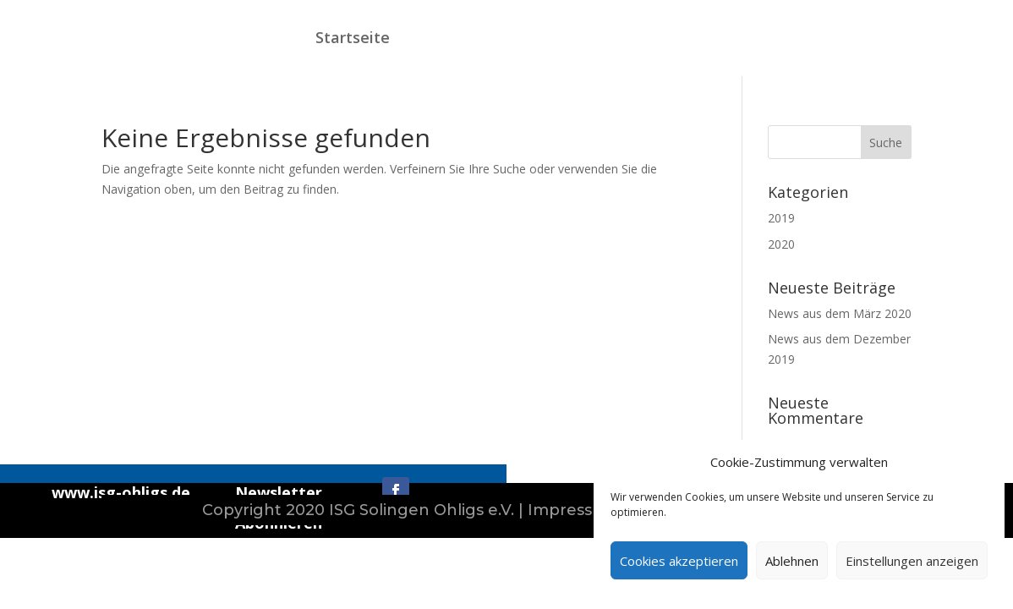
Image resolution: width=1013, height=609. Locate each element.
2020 (781, 244)
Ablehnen (792, 560)
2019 (781, 218)
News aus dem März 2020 (840, 313)
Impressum (573, 510)
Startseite (352, 37)
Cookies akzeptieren (679, 560)
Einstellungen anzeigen (912, 560)
